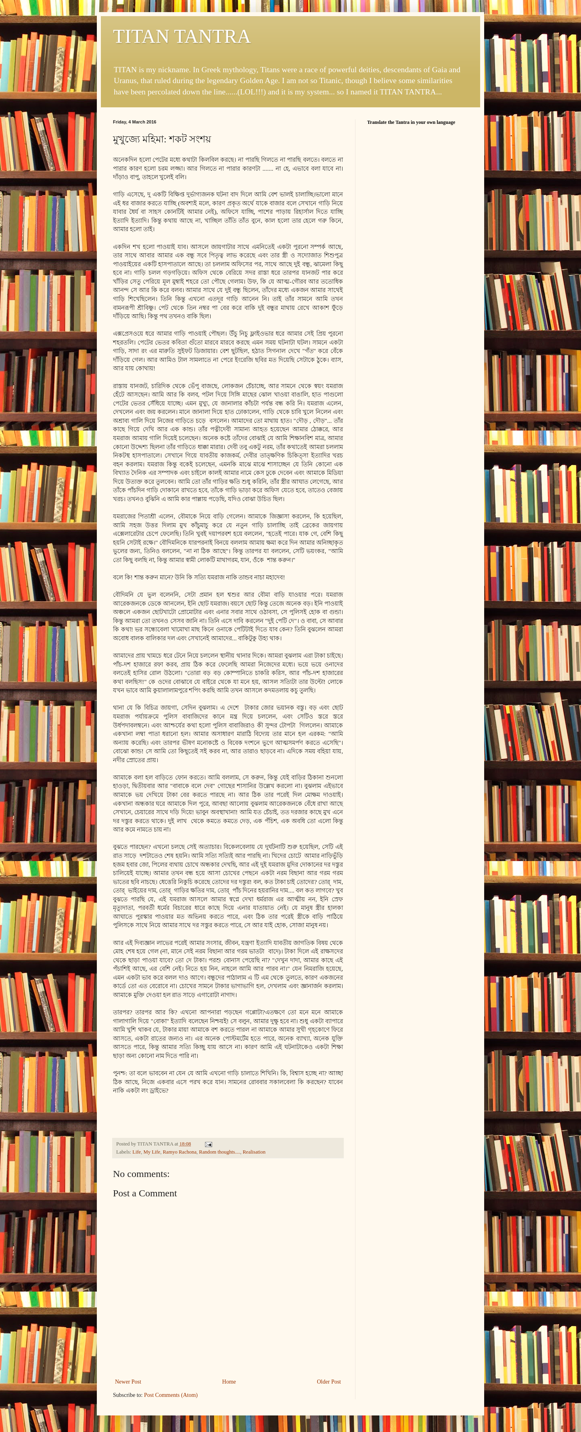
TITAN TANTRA (182, 36)
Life (136, 1152)
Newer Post (128, 1382)
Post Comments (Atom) (171, 1395)
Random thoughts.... (219, 1152)
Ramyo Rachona (179, 1152)
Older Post (329, 1382)
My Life (152, 1152)
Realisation (253, 1152)
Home (229, 1382)
